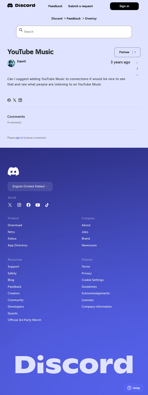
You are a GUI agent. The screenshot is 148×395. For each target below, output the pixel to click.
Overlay (91, 18)
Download (15, 225)
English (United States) (30, 186)
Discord (56, 18)
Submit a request (80, 6)
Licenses (87, 300)
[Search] (74, 32)
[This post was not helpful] (137, 75)
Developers (16, 306)
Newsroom (89, 245)
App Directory (18, 245)
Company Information (97, 306)
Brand (86, 238)
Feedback (55, 6)
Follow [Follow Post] (124, 52)
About (86, 225)
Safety (12, 273)
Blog (11, 280)
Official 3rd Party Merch (24, 320)
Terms (86, 266)
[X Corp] (14, 100)
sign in (19, 138)
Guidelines (89, 286)
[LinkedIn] (20, 100)
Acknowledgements (96, 293)
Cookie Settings (93, 280)
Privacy (87, 273)
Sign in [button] (124, 6)
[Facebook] (9, 100)
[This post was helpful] (137, 62)
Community (16, 300)
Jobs (85, 232)
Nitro (11, 232)
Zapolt (21, 61)
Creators (14, 293)
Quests (13, 313)
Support (13, 266)
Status (12, 238)
